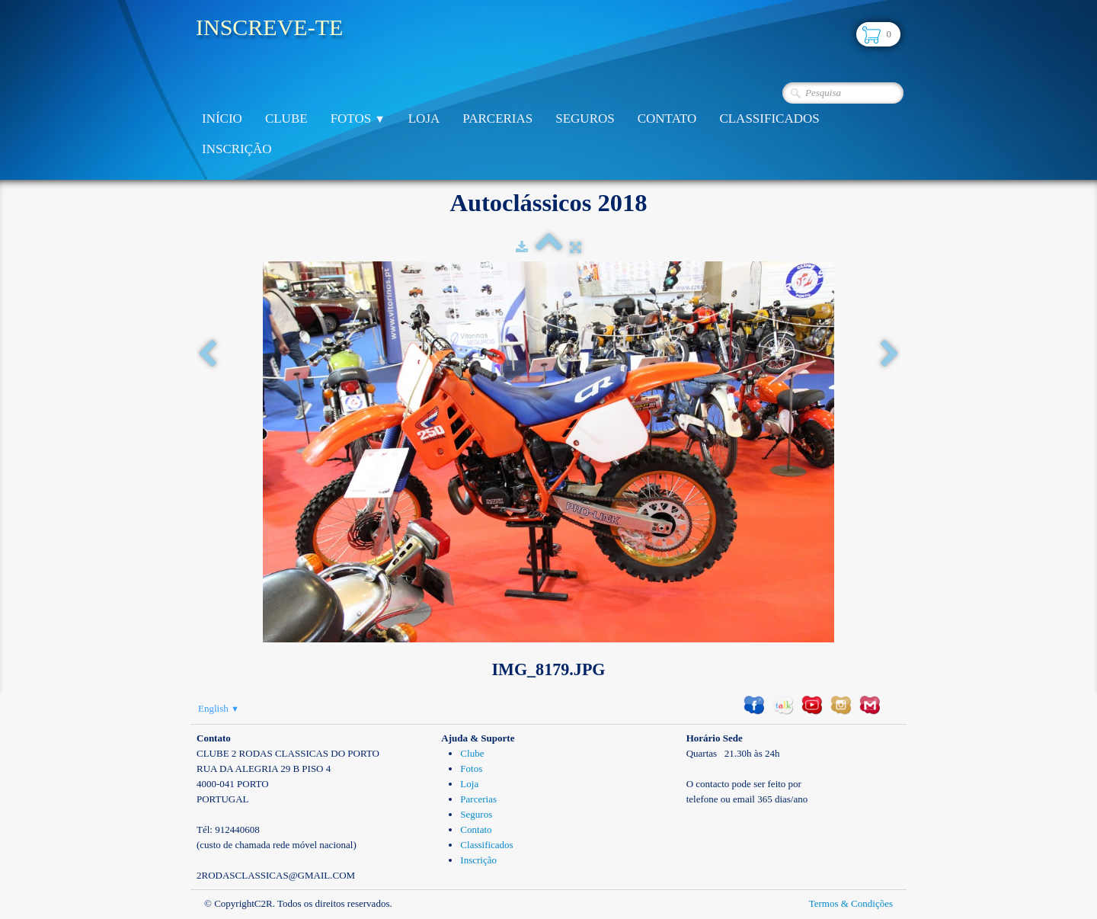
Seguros (584, 118)
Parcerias (497, 118)
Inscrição (237, 149)
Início (222, 118)
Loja (424, 118)
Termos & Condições (851, 903)
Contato (667, 118)
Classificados (769, 118)
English (218, 708)
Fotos (358, 118)
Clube (286, 118)
